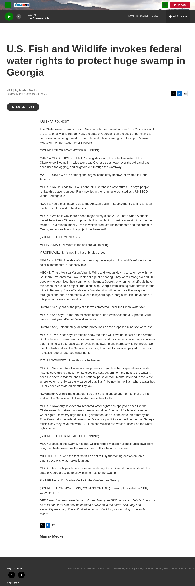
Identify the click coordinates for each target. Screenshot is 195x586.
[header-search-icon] (165, 5)
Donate (182, 5)
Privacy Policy (163, 568)
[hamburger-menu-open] (8, 5)
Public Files (177, 568)
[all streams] (178, 16)
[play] (9, 16)
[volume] (19, 16)
